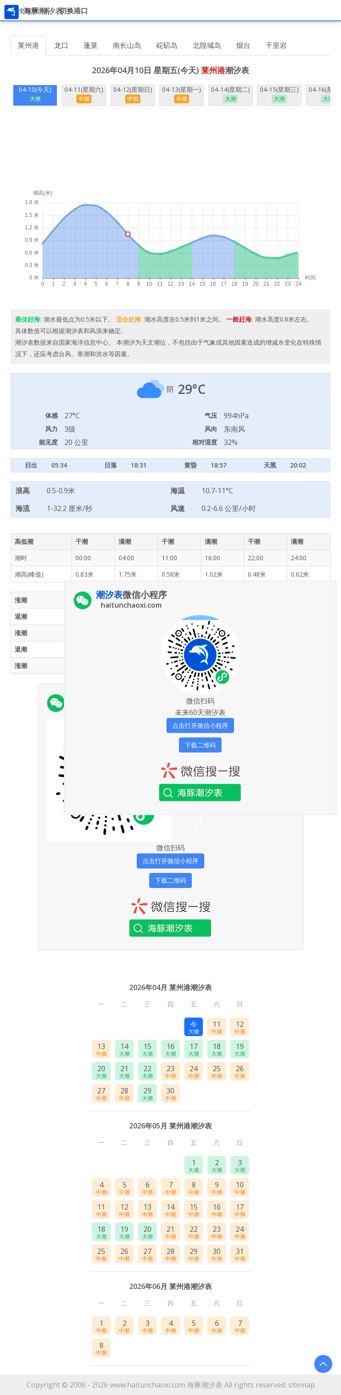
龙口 (61, 45)
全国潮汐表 (34, 10)
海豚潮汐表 (204, 1385)
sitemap (301, 1385)
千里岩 (276, 45)
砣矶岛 (167, 45)
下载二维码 (170, 880)
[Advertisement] (170, 147)
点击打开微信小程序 (170, 861)
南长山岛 (127, 45)
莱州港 (28, 45)
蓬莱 (90, 45)
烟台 (243, 45)
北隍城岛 (207, 45)
